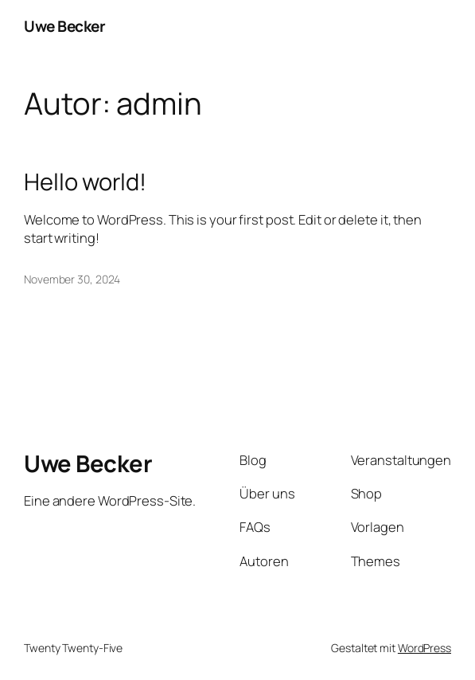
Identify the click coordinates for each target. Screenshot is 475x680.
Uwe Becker (64, 26)
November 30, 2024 (72, 279)
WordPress (424, 647)
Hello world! (85, 182)
